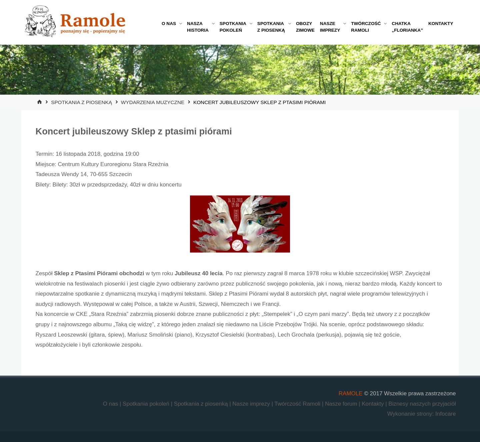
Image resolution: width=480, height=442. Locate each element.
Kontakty (373, 404)
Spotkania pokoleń (147, 404)
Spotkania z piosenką (81, 102)
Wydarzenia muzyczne (152, 102)
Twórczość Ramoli (298, 404)
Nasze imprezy (251, 404)
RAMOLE (351, 393)
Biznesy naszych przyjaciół (422, 404)
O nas (111, 404)
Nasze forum (342, 404)
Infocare (445, 414)
